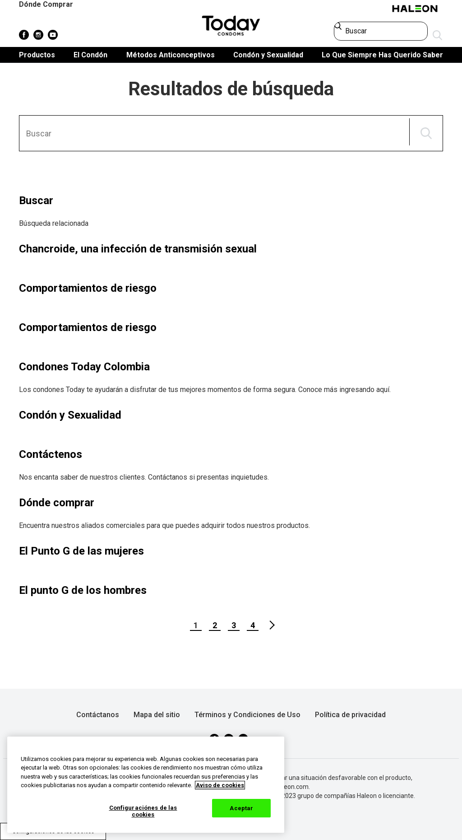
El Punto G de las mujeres (81, 551)
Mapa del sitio (157, 714)
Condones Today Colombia (84, 366)
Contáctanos (97, 714)
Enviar (437, 35)
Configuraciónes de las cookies (143, 811)
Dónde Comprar (46, 4)
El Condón (90, 55)
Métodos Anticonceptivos (170, 55)
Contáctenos (50, 454)
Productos (37, 55)
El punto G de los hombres (83, 590)
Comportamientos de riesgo (88, 288)
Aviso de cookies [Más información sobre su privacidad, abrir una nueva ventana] (220, 785)
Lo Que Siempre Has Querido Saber (382, 55)
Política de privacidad (350, 714)
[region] (145, 785)
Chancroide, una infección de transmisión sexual (138, 249)
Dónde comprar (56, 502)
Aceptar (241, 808)
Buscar (36, 200)
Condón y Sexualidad (268, 55)
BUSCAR (426, 133)
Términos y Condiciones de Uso (247, 714)
